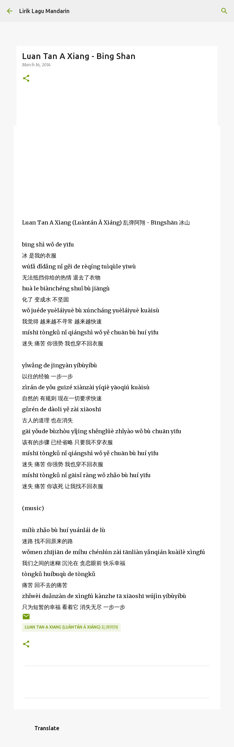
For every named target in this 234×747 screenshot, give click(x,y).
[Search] (224, 11)
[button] (26, 78)
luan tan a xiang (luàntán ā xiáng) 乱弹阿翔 (71, 627)
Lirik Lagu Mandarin (44, 11)
